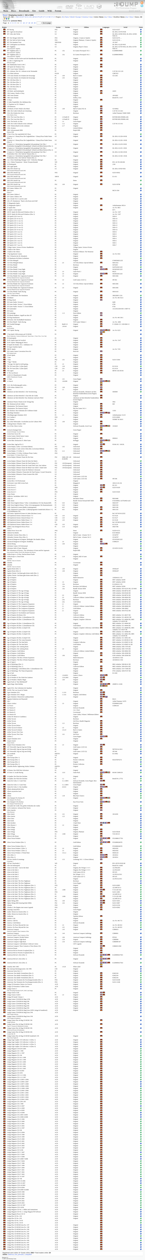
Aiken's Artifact (11, 703)
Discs (13, 11)
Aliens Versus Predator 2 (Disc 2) (17, 850)
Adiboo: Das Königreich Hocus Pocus (18, 527)
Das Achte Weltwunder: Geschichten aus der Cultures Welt (24, 421)
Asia (90, 17)
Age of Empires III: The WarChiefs (17, 642)
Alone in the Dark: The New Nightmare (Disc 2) (21, 892)
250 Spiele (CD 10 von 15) (15, 219)
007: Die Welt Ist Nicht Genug (16, 40)
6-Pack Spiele (11, 355)
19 (32, 23)
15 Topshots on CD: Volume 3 (16, 104)
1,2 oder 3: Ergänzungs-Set (15, 61)
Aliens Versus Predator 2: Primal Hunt (18, 853)
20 (35, 23)
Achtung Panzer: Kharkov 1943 (16, 424)
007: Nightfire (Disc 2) (13, 55)
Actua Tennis (11, 494)
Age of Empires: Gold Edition (16, 651)
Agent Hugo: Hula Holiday (15, 684)
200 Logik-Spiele (12, 166)
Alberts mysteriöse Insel (14, 791)
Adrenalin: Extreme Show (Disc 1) (17, 535)
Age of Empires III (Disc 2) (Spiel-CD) (18, 628)
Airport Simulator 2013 (14, 739)
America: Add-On (12, 920)
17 (26, 23)
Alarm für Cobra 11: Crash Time (16, 781)
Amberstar (10, 916)
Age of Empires (11, 577)
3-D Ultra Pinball (12, 265)
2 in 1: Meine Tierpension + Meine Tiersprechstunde (22, 162)
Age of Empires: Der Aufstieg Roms (17, 647)
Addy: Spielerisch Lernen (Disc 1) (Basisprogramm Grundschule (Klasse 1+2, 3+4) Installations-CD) (30, 510)
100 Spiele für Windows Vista (16, 67)
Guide (41, 11)
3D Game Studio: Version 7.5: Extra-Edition (20, 306)
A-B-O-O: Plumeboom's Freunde (16, 376)
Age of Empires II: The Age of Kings (18, 591)
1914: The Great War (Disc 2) (15, 119)
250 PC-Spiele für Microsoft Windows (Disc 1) (21, 212)
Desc (110, 17)
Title (30, 27)
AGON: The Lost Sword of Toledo (17, 690)
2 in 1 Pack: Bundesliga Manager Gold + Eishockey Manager (25, 160)
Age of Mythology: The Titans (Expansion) (19, 671)
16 (24, 23)
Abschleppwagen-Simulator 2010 (17, 415)
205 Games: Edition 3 (13, 194)
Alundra (9, 905)
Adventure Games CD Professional (17, 546)
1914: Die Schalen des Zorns (15, 114)
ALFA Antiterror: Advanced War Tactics (19, 808)
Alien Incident (11, 823)
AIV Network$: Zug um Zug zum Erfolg (19, 747)
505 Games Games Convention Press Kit (19, 352)
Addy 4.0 (10, 498)
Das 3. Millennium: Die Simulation (17, 295)
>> (21, 23)
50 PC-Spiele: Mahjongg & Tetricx (17, 342)
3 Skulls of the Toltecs (13, 249)
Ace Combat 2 (11, 417)
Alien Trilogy (11, 827)
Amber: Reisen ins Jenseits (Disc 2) (17, 914)
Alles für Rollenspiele (13, 865)
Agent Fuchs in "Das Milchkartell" (17, 682)
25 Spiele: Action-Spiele (14, 210)
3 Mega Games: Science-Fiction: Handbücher (20, 247)
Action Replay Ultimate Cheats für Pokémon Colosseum (23, 470)
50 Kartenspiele (11, 338)
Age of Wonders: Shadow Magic (16, 680)
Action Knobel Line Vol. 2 (15, 438)
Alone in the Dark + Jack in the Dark (18, 868)
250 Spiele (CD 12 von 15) (15, 223)
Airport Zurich (11, 741)
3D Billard (10, 298)
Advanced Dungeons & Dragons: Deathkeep (20, 541)
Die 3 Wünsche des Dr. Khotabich (17, 256)
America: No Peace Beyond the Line (18, 925)
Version (67, 27)
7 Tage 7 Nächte (12, 362)
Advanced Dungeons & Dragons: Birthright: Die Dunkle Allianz (26, 539)
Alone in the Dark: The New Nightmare (18, 881)
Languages (106, 27)
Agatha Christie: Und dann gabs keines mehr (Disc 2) (22, 575)
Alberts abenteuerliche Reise (15, 789)
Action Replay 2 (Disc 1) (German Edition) (20, 446)
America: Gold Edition (13, 923)
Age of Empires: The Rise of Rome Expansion (20, 658)
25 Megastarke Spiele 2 (14, 205)
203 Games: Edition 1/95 (14, 188)
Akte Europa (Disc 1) (13, 757)
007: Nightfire (13, 47)
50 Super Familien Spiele (14, 347)
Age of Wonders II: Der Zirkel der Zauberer (20, 677)
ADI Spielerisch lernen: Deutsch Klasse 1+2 (20, 516)
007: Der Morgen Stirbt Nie (15, 38)
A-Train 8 (10, 381)
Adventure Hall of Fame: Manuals (17, 548)
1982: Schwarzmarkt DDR (15, 131)
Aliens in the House (13, 836)
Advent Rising (11, 544)
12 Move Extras (11, 89)
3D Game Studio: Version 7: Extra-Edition (19, 304)
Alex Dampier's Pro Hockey (15, 802)
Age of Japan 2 (11, 662)
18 (29, 23)
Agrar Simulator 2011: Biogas (16, 694)
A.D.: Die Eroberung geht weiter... (17, 385)
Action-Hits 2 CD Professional (16, 481)
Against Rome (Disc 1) (14, 569)
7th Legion (10, 371)
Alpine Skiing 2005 (13, 901)
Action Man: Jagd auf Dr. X (15, 444)
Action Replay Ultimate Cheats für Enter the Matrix (22, 461)
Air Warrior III (11, 714)
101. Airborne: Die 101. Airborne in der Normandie (22, 71)
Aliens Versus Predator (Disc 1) (16, 842)
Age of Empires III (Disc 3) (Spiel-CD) (18, 634)
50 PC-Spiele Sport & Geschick (16, 340)
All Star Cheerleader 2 (13, 863)
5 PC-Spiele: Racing (13, 330)
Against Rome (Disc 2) (14, 571)
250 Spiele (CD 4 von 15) (14, 236)
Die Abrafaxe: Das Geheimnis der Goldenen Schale (22, 410)
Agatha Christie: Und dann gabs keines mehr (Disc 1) (22, 573)
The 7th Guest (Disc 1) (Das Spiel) (17, 366)
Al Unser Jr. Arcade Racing (15, 772)
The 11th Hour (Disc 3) (14, 84)
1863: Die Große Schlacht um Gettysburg (19, 111)
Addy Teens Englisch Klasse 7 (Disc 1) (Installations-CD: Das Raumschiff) (29, 503)
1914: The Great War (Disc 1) (15, 117)
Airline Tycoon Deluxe (13, 725)
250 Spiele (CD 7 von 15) (14, 245)
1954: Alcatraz (11, 128)
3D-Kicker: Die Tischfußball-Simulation (19, 320)
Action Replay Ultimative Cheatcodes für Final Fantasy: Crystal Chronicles (29, 472)
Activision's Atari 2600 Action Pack (17, 483)
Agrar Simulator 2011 (13, 692)
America (85, 17)
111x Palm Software (13, 73)
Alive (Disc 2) (11, 857)
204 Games (10, 191)
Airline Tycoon (11, 719)
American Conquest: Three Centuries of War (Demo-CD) (24, 946)
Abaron (9, 389)
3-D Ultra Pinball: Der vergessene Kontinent (20, 277)
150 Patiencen (11, 106)
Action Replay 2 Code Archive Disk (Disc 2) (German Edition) (25, 449)
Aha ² (8, 701)
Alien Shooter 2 (11, 825)
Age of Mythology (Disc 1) (15, 664)
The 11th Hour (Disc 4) (14, 87)
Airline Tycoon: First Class (15, 732)
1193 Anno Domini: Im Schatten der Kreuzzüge (21, 76)
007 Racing (10, 29)
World (72, 17)
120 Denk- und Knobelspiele (15, 91)
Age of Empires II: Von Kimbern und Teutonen (21, 613)
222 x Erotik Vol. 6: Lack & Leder (17, 199)
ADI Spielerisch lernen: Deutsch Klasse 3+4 (20, 518)
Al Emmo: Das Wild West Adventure (18, 770)
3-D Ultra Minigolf (12, 260)
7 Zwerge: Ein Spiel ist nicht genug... (18, 364)
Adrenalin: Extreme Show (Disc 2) (17, 537)
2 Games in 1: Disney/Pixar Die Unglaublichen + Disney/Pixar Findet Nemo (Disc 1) (29, 137)
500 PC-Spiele (11, 349)
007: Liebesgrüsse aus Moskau (16, 44)
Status (141, 27)
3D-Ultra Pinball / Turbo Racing (16, 322)
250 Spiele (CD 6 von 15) (14, 232)
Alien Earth (10, 821)
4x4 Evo (10, 327)
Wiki (49, 11)
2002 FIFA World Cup (16, 169)
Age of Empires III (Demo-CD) (16, 615)
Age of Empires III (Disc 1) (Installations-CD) (20, 617)
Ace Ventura (10, 419)
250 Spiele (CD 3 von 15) (14, 238)
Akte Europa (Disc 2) (13, 762)
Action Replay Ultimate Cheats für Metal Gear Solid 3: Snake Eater (27, 468)
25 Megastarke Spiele (13, 203)
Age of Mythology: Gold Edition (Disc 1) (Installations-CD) (24, 669)
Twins (67, 17)
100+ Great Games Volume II (15, 69)
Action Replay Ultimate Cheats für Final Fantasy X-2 (22, 463)
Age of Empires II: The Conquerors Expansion (20, 604)
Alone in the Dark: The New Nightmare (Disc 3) (21, 898)
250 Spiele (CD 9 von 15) (14, 216)
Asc (105, 17)
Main (5, 11)
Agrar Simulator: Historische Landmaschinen (20, 697)
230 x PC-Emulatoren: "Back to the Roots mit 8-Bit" (22, 201)
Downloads (24, 11)
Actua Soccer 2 (11, 485)
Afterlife (14, 559)
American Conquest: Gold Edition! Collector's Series (22, 944)
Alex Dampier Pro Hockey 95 (15, 799)
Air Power (10, 706)
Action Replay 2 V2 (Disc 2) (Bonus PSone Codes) (22, 454)
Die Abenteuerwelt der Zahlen (16, 404)
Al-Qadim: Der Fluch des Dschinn (17, 776)
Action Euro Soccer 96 (13, 434)
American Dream (12, 948)
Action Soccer (11, 476)
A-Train (9, 379)
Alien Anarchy (11, 811)
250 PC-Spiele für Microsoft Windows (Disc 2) (21, 214)
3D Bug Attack (11, 300)
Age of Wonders (12, 675)
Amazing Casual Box (13, 909)
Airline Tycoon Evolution (14, 728)
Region (4, 27)
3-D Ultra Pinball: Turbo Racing (16, 292)
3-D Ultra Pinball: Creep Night (16, 269)
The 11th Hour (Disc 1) (14, 80)
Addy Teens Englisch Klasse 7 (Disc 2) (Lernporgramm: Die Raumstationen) (29, 505)
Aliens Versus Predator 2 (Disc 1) (17, 848)
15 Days (9, 100)
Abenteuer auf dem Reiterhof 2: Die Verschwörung (22, 392)
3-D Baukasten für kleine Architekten (18, 258)
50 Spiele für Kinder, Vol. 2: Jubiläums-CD (19, 345)
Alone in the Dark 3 (13, 874)
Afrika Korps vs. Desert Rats (15, 556)
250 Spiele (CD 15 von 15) (15, 227)
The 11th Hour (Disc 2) (14, 82)
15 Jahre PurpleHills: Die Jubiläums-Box (19, 102)
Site (34, 11)
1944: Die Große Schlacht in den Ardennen (19, 124)
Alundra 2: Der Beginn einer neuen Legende (20, 907)
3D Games (10, 311)
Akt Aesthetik (11, 754)
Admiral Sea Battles (13, 533)
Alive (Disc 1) (11, 855)
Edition (86, 27)
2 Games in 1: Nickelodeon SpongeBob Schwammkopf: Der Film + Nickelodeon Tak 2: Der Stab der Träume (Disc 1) (27, 153)
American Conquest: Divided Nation (18, 937)
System (58, 27)
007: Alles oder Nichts (13, 34)
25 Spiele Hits (11, 207)
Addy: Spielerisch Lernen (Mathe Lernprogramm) (21, 507)
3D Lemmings (11, 313)
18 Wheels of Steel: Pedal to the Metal (18, 109)
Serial (125, 27)
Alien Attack (10, 814)
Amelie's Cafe (11, 918)
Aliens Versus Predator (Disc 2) (16, 846)
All (62, 17)
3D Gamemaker (11, 309)
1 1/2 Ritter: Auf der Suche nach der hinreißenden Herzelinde (25, 58)
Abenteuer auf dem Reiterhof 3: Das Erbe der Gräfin (22, 396)
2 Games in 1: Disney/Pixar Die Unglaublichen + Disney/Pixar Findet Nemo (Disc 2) (29, 141)
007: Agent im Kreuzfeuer (14, 32)
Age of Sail (10, 673)
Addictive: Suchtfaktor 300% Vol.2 (17, 496)
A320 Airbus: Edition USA (15, 387)
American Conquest (18, 930)
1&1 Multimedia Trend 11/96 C (16, 64)
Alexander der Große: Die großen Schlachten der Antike (23, 806)
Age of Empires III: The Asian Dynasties (19, 640)
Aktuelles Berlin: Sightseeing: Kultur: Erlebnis (20, 766)
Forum (58, 11)
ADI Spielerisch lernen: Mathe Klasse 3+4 (19, 522)
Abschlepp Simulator (13, 413)
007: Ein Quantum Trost (14, 42)
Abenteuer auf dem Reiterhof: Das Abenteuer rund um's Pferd (25, 398)
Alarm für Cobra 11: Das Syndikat (17, 787)
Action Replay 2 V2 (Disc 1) (15, 451)
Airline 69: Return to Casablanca (16, 717)
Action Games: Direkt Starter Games (18, 436)
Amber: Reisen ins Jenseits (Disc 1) (17, 912)
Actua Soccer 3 (11, 490)
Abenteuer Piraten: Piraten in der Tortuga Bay (20, 402)
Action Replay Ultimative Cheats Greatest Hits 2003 (22, 474)
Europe (78, 17)
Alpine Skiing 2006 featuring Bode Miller (19, 903)
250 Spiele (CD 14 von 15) (15, 230)
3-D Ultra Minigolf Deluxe (15, 263)
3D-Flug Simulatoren (13, 317)
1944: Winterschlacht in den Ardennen (18, 126)
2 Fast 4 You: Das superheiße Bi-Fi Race (19, 134)
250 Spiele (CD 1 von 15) (14, 243)
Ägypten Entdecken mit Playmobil (17, 699)
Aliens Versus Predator (13, 838)
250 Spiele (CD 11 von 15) (15, 221)
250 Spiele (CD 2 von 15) (14, 241)
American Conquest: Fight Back (16, 939)
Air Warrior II (11, 708)
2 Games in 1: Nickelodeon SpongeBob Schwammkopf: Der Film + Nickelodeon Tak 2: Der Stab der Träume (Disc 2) (27, 157)
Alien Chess (10, 818)
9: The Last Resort (12, 373)
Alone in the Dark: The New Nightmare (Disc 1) (21, 885)
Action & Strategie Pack (16, 431)
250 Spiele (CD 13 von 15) (15, 225)
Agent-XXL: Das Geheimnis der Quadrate (19, 688)
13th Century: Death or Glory (15, 93)
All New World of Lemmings (15, 860)
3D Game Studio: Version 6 (15, 302)
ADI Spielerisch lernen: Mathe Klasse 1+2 (19, 520)
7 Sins (9, 357)
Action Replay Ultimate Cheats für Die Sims (20, 457)
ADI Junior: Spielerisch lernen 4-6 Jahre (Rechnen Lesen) (24, 513)
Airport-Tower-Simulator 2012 (16, 745)
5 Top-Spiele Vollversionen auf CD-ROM (27, 335)
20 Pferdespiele (11, 164)
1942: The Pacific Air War (14, 121)
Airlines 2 (10, 736)
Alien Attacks (11, 816)
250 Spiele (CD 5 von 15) (14, 234)
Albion (9, 793)
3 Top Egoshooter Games (14, 254)
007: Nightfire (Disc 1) (13, 51)
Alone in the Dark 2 (13, 870)
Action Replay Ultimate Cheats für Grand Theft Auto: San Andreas (26, 465)
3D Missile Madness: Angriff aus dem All (19, 315)
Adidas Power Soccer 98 (14, 530)
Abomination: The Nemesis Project (17, 406)
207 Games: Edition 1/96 (14, 196)
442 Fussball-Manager (13, 324)
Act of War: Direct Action (14, 426)
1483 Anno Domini (12, 95)
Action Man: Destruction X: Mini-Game (19, 440)
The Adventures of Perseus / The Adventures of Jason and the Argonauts (28, 551)
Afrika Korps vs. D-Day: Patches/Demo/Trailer (21, 554)
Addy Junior (10, 501)
